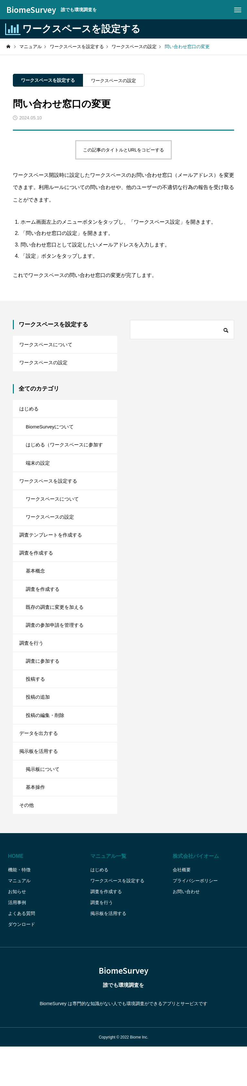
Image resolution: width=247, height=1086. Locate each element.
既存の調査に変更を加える (56, 628)
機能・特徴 (19, 908)
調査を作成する (37, 569)
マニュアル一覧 (108, 895)
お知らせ (17, 930)
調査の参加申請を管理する (56, 647)
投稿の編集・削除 (46, 745)
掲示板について (44, 804)
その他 (27, 843)
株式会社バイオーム (196, 895)
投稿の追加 (38, 725)
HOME (15, 895)
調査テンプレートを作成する (52, 549)
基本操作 (36, 823)
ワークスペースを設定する (48, 80)
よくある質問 (21, 952)
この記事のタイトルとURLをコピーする (123, 149)
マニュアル (19, 919)
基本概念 (36, 588)
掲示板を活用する (39, 784)
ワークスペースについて (47, 345)
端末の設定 (38, 471)
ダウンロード (21, 963)
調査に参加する (44, 686)
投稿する (36, 706)
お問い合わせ (186, 930)
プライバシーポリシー (195, 919)
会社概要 (182, 908)
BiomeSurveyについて (51, 432)
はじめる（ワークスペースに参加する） (67, 455)
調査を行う (32, 667)
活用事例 (17, 941)
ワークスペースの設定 (113, 80)
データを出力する (39, 765)
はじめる (29, 412)
